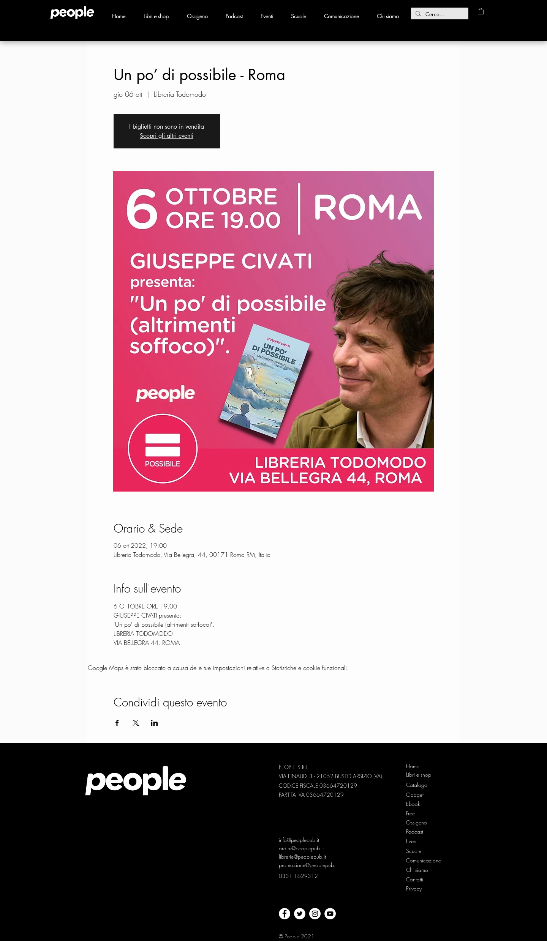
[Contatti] (415, 879)
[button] (481, 11)
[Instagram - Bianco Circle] (315, 913)
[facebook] (284, 913)
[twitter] (299, 913)
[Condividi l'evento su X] (135, 723)
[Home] (419, 766)
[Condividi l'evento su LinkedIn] (154, 723)
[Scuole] (413, 851)
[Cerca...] (438, 14)
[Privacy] (414, 889)
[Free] (419, 813)
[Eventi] (413, 841)
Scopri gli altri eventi (166, 136)
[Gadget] (419, 795)
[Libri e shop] (419, 775)
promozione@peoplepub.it (308, 864)
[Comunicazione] (424, 860)
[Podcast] (419, 832)
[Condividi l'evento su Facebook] (117, 723)
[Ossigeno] (419, 823)
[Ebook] (419, 804)
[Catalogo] (419, 785)
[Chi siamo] (419, 870)
